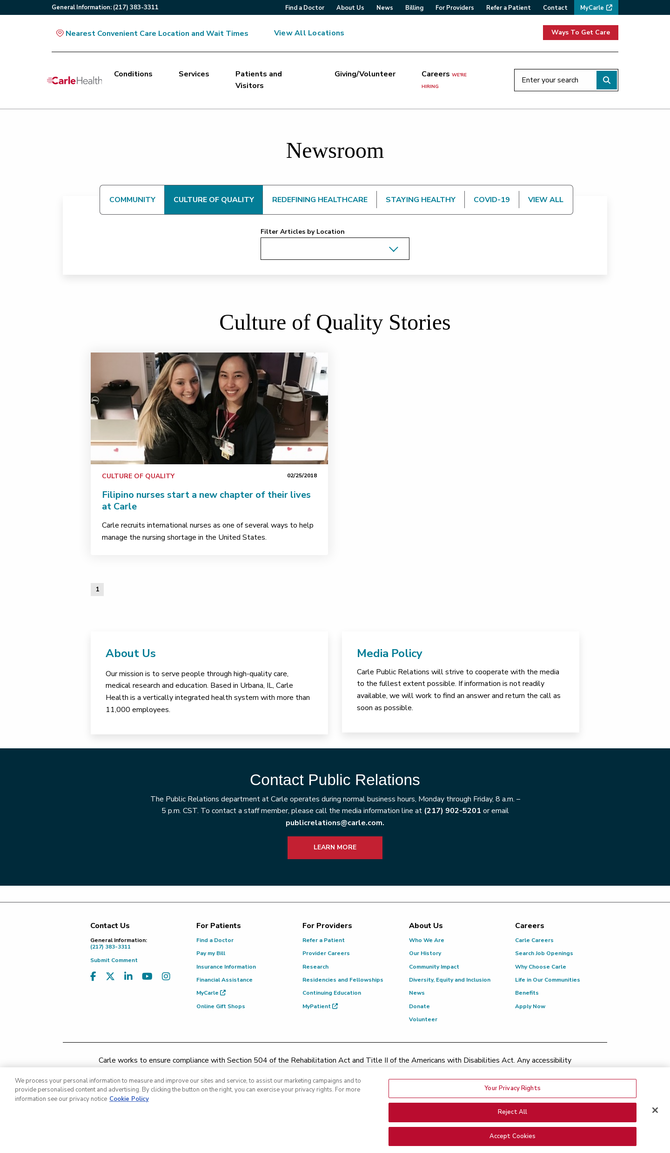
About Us (131, 653)
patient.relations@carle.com (491, 1072)
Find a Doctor (215, 940)
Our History (425, 953)
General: (105, 7)
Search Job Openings (544, 953)
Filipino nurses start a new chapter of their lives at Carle (206, 500)
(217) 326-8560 (293, 1072)
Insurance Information (226, 966)
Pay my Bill (210, 953)
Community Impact (434, 966)
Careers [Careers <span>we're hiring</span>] (444, 79)
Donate (419, 1006)
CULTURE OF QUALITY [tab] (214, 200)
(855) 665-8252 (400, 1072)
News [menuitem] (384, 8)
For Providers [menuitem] (455, 8)
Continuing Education (331, 993)
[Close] (655, 1133)
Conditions (133, 74)
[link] (209, 408)
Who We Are (426, 940)
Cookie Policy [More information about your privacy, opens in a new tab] (129, 1122)
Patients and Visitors (258, 80)
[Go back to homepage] (74, 80)
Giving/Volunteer (365, 74)
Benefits (527, 993)
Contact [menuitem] (555, 8)
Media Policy (389, 653)
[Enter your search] (566, 80)
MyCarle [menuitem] (592, 8)
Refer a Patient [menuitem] (508, 8)
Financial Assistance (224, 979)
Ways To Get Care (580, 32)
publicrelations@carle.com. (335, 823)
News (417, 993)
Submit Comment (114, 960)
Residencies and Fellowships (342, 979)
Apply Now (530, 1006)
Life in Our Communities (547, 979)
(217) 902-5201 (452, 811)
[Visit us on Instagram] (166, 976)
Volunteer (423, 1019)
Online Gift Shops (220, 1006)
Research (315, 966)
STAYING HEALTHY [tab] (421, 200)
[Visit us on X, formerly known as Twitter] (110, 976)
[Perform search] (606, 80)
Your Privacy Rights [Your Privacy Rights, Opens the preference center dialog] (512, 1111)
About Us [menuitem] (350, 8)
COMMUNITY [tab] (132, 200)
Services (194, 74)
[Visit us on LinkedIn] (128, 976)
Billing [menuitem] (414, 8)
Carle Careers (534, 940)
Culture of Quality (138, 476)
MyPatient (320, 1006)
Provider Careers (326, 953)
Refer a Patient (323, 940)
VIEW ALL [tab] (545, 200)
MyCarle (211, 993)
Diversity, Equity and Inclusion (449, 979)
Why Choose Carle (540, 966)
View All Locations (309, 33)
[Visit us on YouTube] (147, 976)
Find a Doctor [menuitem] (304, 8)
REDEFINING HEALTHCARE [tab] (320, 200)
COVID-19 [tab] (492, 200)
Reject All (512, 1135)
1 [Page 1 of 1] (97, 589)
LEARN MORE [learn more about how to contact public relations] (335, 847)
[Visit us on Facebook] (93, 976)
